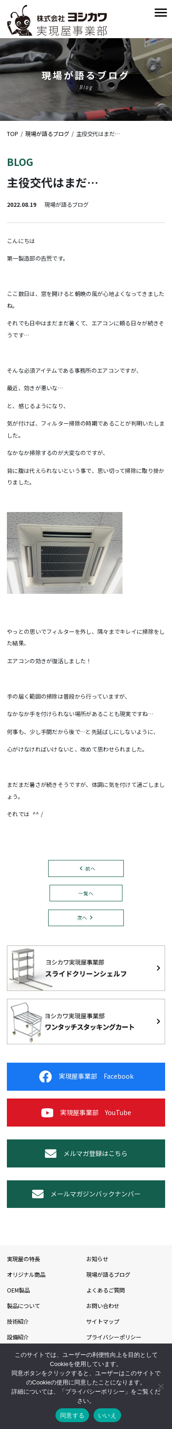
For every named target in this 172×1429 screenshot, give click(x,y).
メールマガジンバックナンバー (86, 1194)
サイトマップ (102, 1321)
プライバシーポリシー (113, 1337)
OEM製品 (18, 1290)
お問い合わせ (102, 1306)
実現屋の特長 (23, 1259)
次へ (82, 917)
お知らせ (97, 1259)
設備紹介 (18, 1337)
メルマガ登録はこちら (86, 1153)
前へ (90, 868)
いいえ (107, 1415)
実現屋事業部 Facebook (86, 1076)
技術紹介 (18, 1321)
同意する (72, 1415)
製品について (23, 1306)
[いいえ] (160, 1386)
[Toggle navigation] (161, 13)
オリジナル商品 (26, 1274)
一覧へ (86, 893)
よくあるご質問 (105, 1290)
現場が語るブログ (108, 1274)
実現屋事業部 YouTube (86, 1112)
